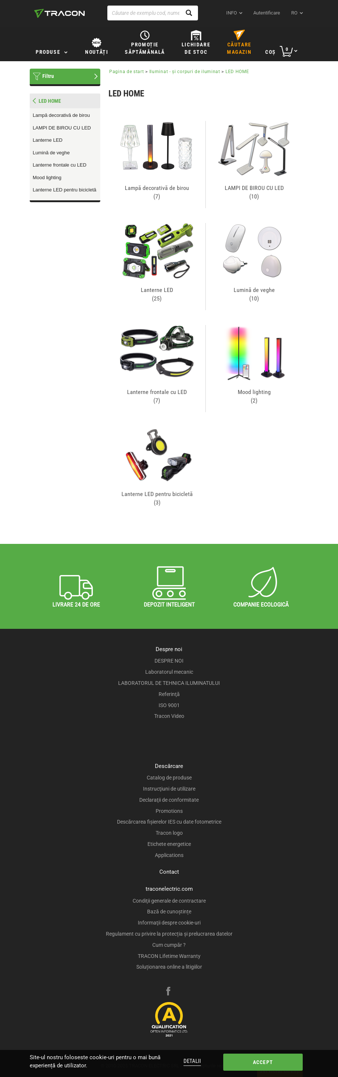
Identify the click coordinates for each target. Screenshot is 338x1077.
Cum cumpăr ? (169, 945)
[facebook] (168, 992)
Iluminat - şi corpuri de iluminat (184, 71)
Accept (263, 1062)
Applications (169, 855)
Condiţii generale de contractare (169, 901)
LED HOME (237, 71)
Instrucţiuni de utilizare (169, 789)
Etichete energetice (169, 844)
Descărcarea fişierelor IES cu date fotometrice (169, 822)
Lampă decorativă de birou (61, 115)
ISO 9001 (169, 705)
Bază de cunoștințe (169, 912)
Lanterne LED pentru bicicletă (64, 190)
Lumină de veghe (51, 152)
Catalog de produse (169, 778)
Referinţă (169, 694)
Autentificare (266, 13)
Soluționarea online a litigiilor (169, 967)
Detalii (192, 1061)
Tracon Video (169, 716)
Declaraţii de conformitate (169, 800)
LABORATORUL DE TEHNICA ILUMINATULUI (169, 683)
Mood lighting (47, 177)
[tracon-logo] (59, 13)
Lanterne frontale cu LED (60, 165)
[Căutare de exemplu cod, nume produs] (152, 13)
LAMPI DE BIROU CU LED (62, 128)
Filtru (48, 76)
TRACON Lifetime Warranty (169, 956)
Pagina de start (126, 71)
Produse (48, 52)
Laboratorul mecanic (169, 672)
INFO (231, 13)
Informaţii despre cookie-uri (169, 923)
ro (294, 13)
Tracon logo (169, 833)
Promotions (169, 811)
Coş (270, 52)
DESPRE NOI (169, 661)
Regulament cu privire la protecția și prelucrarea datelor (169, 934)
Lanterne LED (47, 140)
